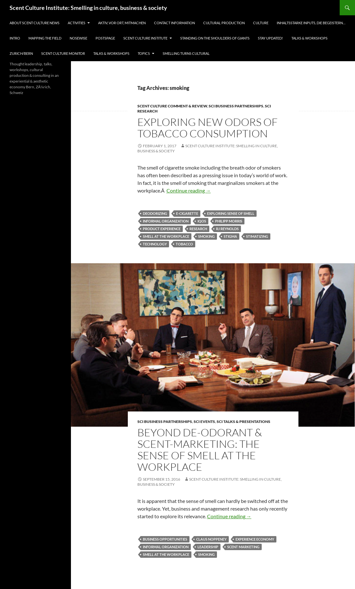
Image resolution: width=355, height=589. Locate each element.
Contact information (174, 23)
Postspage (105, 38)
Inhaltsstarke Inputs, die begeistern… (311, 23)
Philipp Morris (228, 221)
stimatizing (257, 236)
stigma (230, 236)
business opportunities (165, 539)
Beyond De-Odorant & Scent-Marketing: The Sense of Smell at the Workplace (199, 449)
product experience (162, 229)
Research (198, 229)
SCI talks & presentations (243, 421)
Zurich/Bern (21, 53)
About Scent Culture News (34, 23)
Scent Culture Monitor (63, 53)
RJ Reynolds (227, 229)
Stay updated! (270, 38)
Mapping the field (44, 38)
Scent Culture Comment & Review (172, 106)
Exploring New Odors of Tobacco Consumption (207, 127)
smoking (206, 236)
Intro (15, 38)
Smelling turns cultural (186, 53)
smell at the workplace (166, 236)
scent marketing (243, 547)
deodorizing (155, 213)
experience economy (254, 539)
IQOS (201, 221)
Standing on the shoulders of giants (215, 38)
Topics (144, 53)
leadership (207, 547)
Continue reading (188, 190)
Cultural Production (224, 23)
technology (155, 244)
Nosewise (78, 38)
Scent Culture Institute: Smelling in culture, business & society (88, 7)
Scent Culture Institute (145, 38)
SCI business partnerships (236, 106)
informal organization (166, 221)
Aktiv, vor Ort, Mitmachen (122, 23)
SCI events (204, 421)
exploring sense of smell (230, 213)
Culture (260, 23)
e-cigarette (187, 213)
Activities (76, 23)
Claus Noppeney (211, 539)
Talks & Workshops (309, 38)
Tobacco (184, 244)
